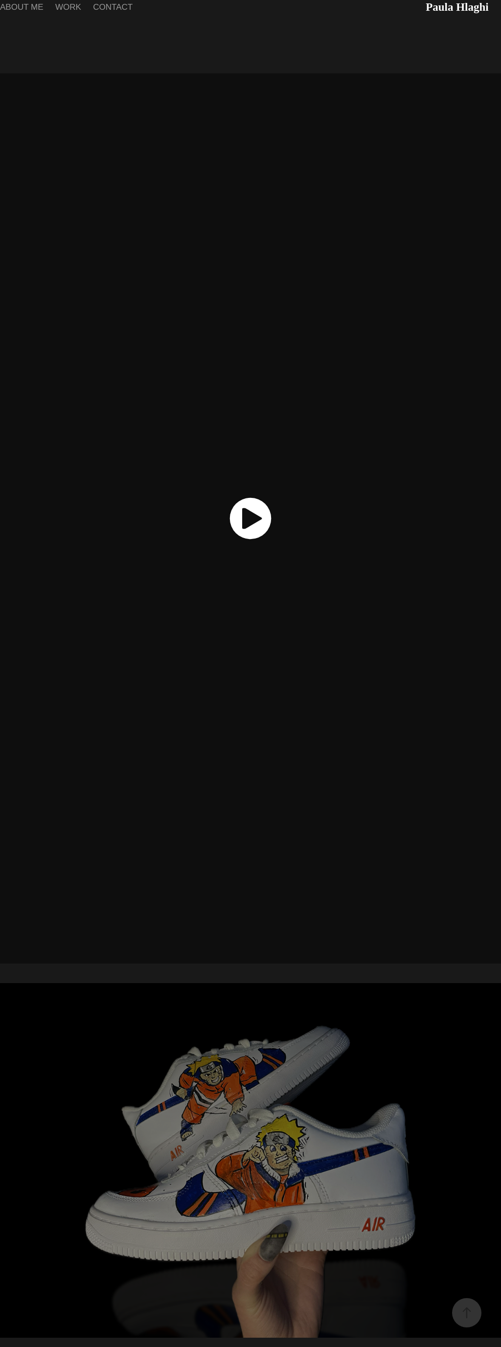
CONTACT (113, 7)
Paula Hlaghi (457, 7)
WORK (68, 7)
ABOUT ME (21, 7)
